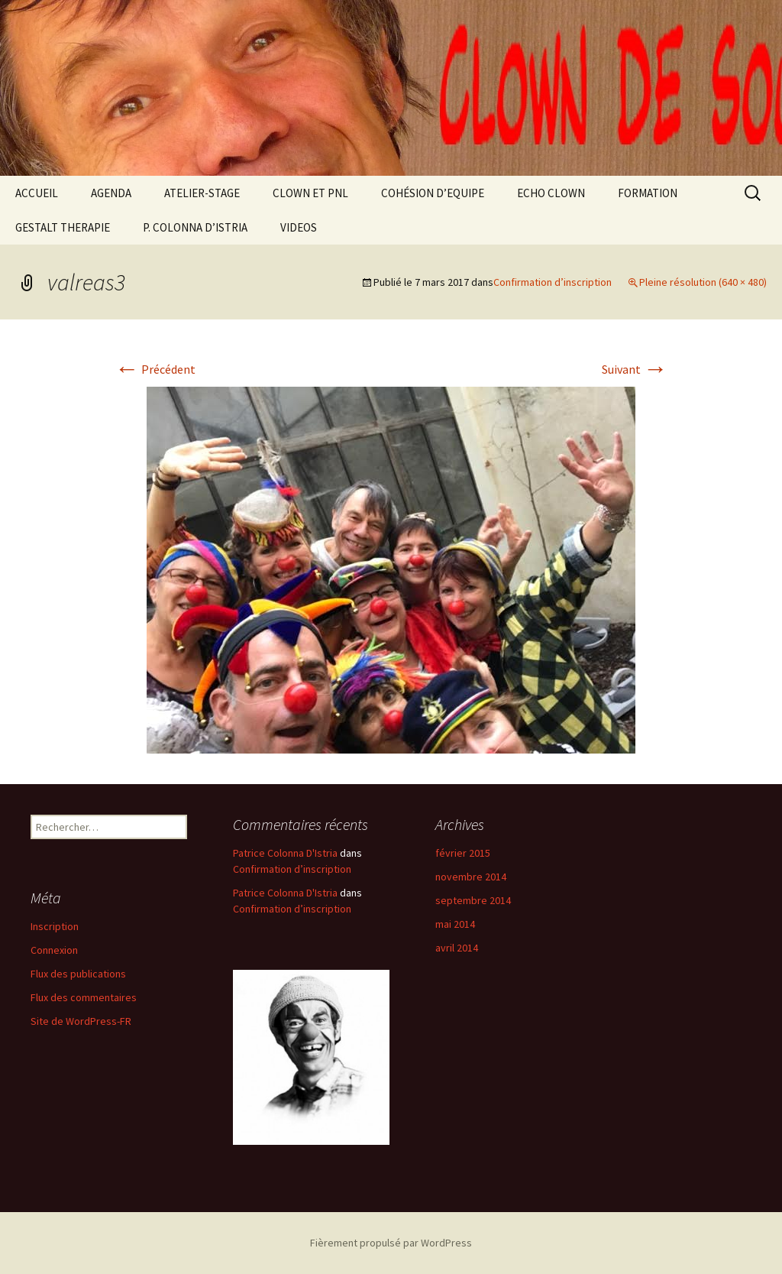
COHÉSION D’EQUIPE (432, 193)
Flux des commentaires (84, 997)
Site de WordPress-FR (81, 1021)
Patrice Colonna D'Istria (285, 853)
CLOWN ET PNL (310, 193)
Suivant (634, 369)
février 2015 (462, 853)
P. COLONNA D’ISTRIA (195, 227)
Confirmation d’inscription (552, 282)
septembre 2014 (473, 900)
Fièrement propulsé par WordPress (391, 1243)
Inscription (55, 926)
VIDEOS (298, 227)
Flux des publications (78, 974)
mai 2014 (455, 924)
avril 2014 (456, 948)
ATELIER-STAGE (202, 193)
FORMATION (647, 193)
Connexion (54, 950)
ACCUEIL (36, 193)
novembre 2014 (470, 876)
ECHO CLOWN (551, 193)
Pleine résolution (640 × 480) (703, 282)
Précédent (155, 369)
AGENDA (111, 193)
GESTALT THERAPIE (62, 227)
